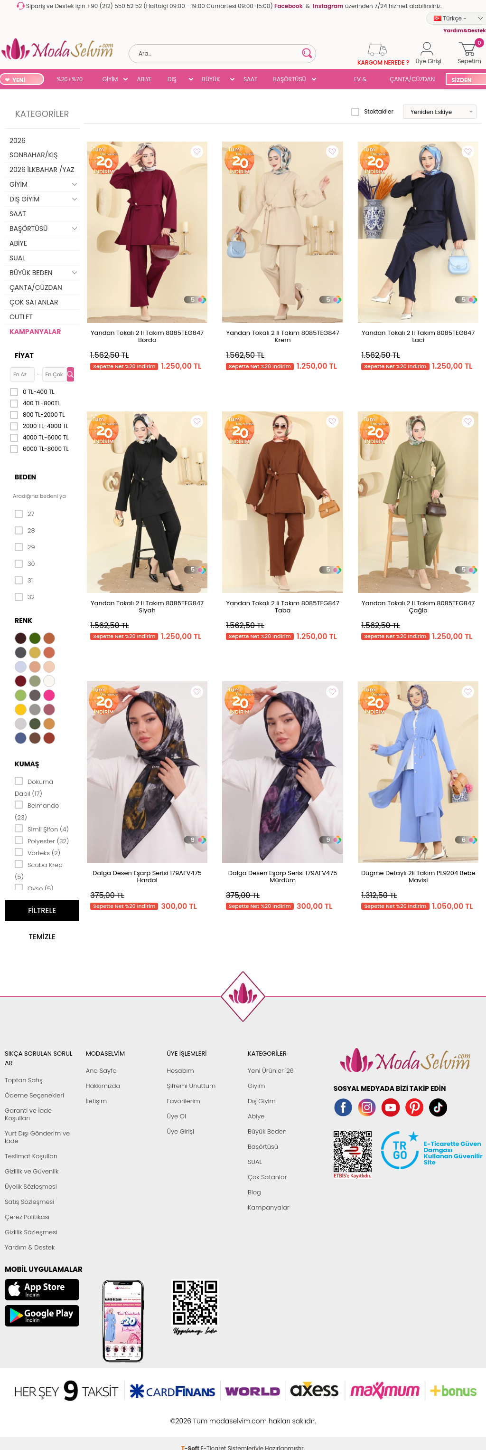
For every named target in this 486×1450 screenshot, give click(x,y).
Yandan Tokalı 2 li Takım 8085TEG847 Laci (418, 336)
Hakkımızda (103, 1085)
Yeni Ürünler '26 (271, 1070)
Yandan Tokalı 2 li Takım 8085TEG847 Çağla (418, 607)
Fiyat (24, 355)
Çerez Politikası (27, 1216)
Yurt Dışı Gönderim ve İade (37, 1137)
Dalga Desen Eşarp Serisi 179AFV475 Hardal (147, 876)
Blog (254, 1192)
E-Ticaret (213, 1416)
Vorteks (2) (37, 852)
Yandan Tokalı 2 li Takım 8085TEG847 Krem (282, 336)
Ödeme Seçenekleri (34, 1095)
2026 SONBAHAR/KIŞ (33, 148)
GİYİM (110, 79)
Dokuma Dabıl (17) (34, 787)
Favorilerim (183, 1101)
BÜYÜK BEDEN (211, 80)
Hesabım (180, 1070)
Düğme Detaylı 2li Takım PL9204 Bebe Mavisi (418, 876)
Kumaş (27, 764)
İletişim (96, 1101)
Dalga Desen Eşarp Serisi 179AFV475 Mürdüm (282, 876)
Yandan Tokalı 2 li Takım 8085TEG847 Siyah (147, 607)
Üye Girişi (180, 1131)
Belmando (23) (37, 811)
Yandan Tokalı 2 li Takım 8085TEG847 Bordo (147, 336)
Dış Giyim (262, 1101)
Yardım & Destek (30, 1247)
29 (25, 547)
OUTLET (21, 317)
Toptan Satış (24, 1080)
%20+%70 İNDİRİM (69, 80)
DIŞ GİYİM (175, 80)
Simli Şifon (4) (42, 828)
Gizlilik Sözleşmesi (31, 1232)
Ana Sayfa (101, 1070)
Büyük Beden (267, 1131)
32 (25, 597)
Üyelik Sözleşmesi (31, 1186)
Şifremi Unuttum (191, 1085)
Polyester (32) (42, 840)
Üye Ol (176, 1116)
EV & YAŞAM (364, 80)
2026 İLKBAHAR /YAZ (42, 169)
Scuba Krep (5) (39, 870)
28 (25, 530)
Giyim (256, 1085)
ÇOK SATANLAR (33, 302)
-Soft (191, 1416)
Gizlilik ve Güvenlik (31, 1171)
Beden (25, 477)
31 (24, 580)
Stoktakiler (372, 112)
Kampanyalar (269, 1207)
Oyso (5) (34, 888)
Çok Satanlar (267, 1177)
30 (25, 564)
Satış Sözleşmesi (29, 1201)
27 (24, 514)
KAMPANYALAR (35, 331)
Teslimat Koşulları (31, 1156)
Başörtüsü (263, 1146)
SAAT (250, 79)
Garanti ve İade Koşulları (28, 1114)
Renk (23, 620)
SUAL (331, 80)
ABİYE (144, 79)
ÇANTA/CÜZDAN (412, 79)
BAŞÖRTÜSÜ (289, 79)
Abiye (256, 1116)
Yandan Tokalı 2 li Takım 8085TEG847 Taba (282, 607)
